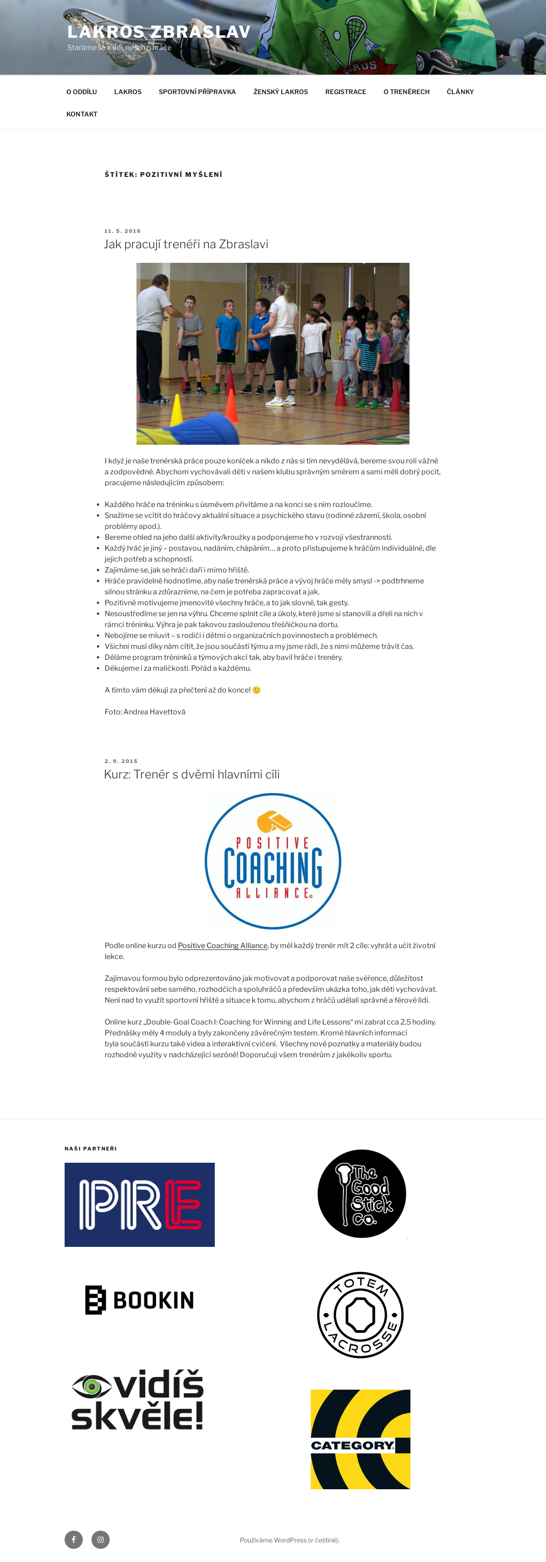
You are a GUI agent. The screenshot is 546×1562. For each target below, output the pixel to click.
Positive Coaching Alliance (223, 945)
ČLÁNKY (460, 91)
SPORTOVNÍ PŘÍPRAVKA (197, 91)
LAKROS (128, 91)
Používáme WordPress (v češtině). (289, 1540)
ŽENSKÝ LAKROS (280, 91)
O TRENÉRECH (407, 91)
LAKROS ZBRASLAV (159, 32)
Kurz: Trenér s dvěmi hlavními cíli (192, 774)
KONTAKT (81, 114)
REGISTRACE (345, 91)
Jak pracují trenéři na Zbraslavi (186, 244)
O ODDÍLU (81, 91)
